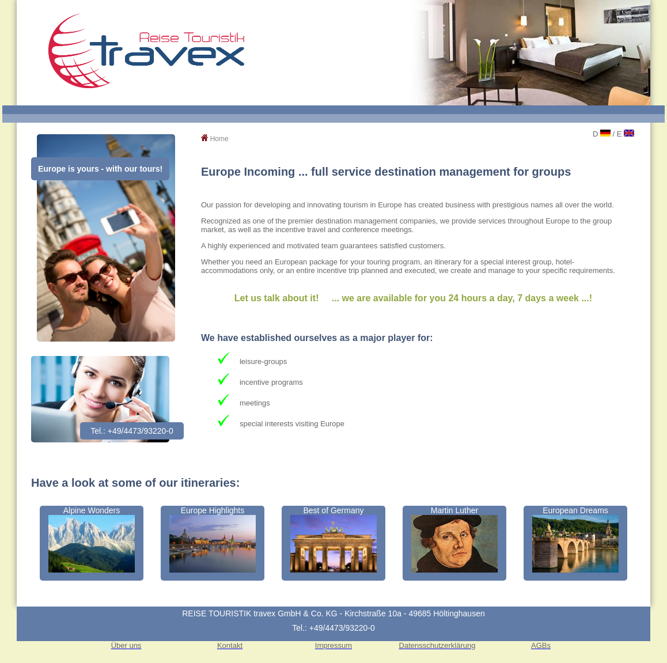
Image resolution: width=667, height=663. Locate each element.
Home (219, 139)
